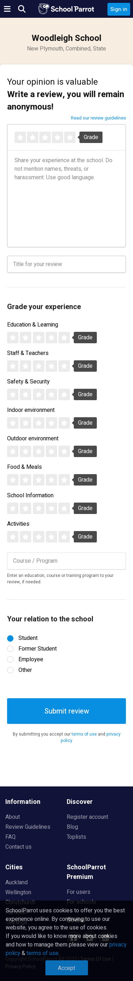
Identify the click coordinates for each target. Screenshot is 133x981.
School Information (30, 495)
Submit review (66, 711)
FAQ (10, 837)
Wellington (18, 892)
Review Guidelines (27, 827)
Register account (87, 817)
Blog (72, 827)
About (12, 817)
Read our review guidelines (98, 118)
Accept (66, 968)
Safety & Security (28, 381)
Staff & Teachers (28, 353)
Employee (30, 659)
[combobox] (66, 560)
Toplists (76, 837)
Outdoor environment (33, 438)
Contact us (18, 847)
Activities (18, 524)
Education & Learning (32, 324)
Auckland (16, 882)
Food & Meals (24, 467)
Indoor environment (31, 410)
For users (78, 892)
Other (25, 670)
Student (28, 638)
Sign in (118, 9)
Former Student (37, 649)
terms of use (84, 734)
